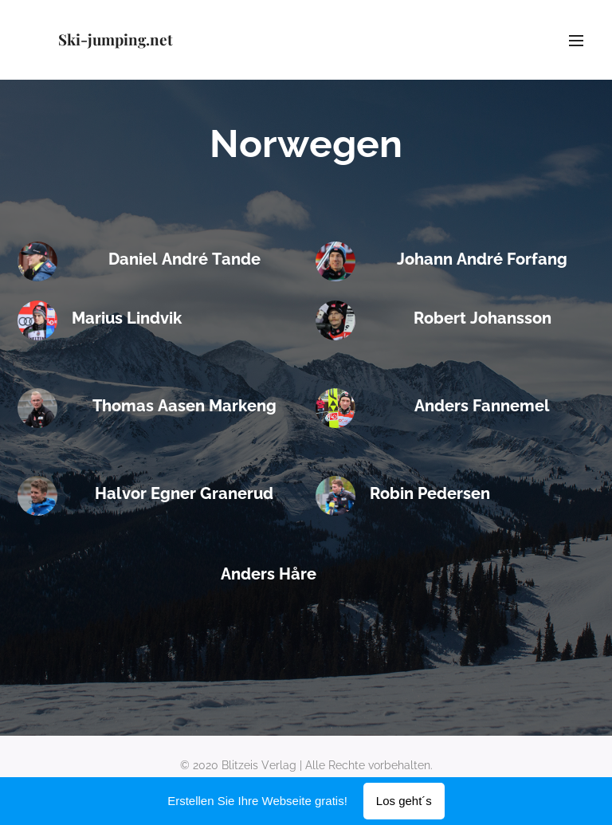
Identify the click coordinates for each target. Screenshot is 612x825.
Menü (576, 40)
